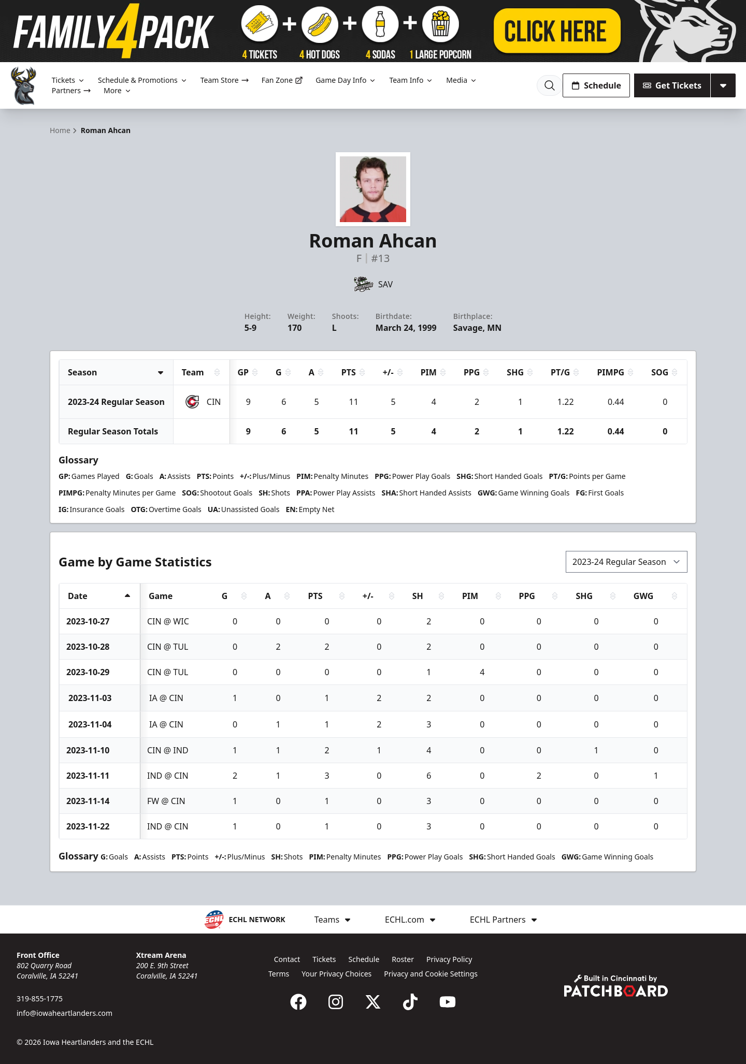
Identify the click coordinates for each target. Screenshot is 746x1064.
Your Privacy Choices (336, 974)
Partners (71, 90)
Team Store (224, 80)
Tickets (68, 80)
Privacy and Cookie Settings (431, 974)
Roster (403, 959)
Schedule (596, 85)
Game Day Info (346, 80)
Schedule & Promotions (143, 80)
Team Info (411, 80)
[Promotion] (373, 31)
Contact (287, 959)
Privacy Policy (449, 959)
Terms (278, 974)
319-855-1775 (40, 998)
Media (462, 80)
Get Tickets (672, 85)
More (118, 90)
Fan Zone (282, 80)
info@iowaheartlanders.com (64, 1013)
